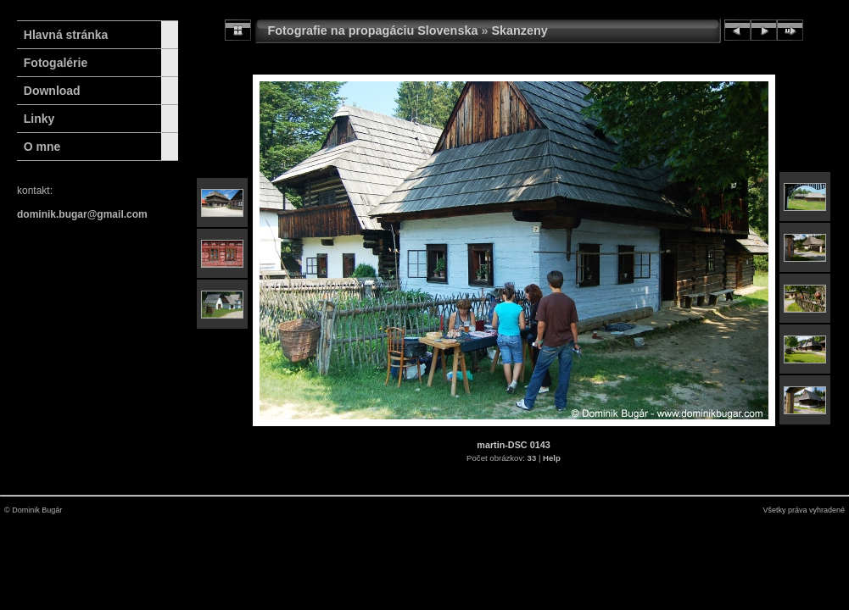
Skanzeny (519, 30)
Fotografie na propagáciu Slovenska (373, 30)
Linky (39, 118)
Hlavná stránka (62, 35)
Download (52, 90)
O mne (42, 146)
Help (552, 458)
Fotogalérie (55, 62)
